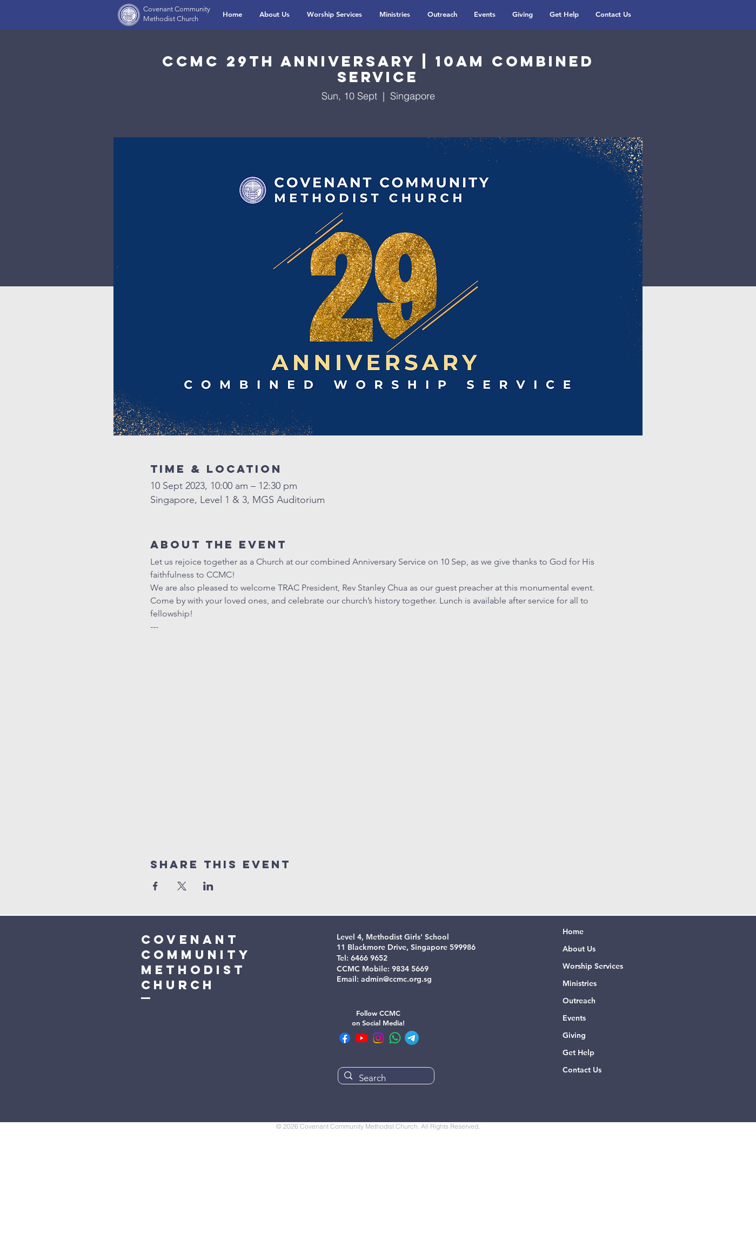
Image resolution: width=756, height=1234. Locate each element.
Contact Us (582, 1070)
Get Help (578, 1052)
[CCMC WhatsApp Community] (395, 1038)
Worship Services (593, 966)
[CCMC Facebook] (345, 1038)
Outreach (579, 1000)
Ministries (580, 983)
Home (573, 931)
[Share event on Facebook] (155, 886)
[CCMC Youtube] (361, 1038)
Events (574, 1018)
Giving (574, 1035)
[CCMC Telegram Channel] (412, 1038)
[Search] (385, 1078)
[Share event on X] (182, 886)
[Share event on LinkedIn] (208, 886)
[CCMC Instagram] (378, 1038)
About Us (579, 949)
